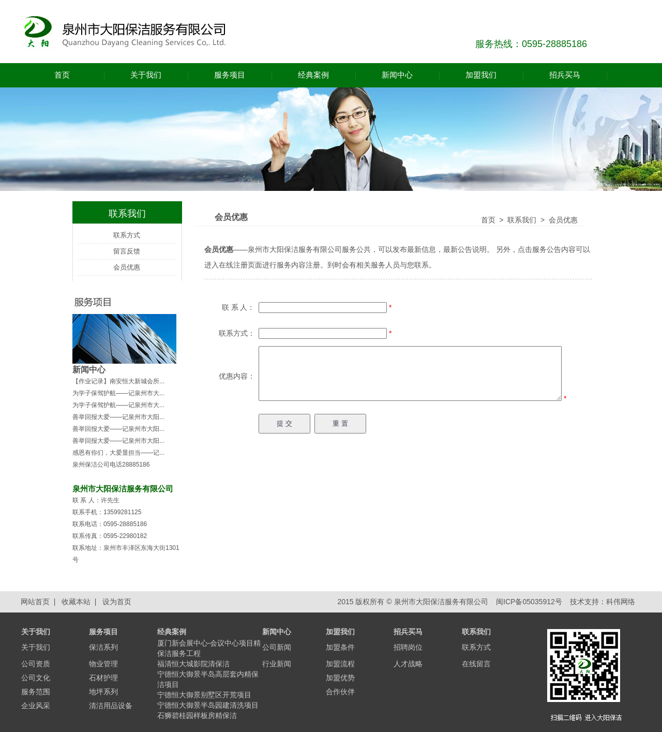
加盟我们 (480, 74)
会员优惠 (126, 267)
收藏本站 (76, 601)
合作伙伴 (340, 692)
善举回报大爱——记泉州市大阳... (118, 417)
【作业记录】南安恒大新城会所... (118, 381)
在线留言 (476, 664)
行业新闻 (276, 664)
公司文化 (35, 678)
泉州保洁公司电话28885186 (110, 464)
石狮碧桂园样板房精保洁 (197, 715)
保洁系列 (103, 647)
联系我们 (521, 220)
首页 (62, 74)
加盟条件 (340, 647)
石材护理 (103, 678)
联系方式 (126, 235)
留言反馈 (126, 251)
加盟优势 (340, 678)
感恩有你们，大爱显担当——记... (118, 452)
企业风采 (35, 705)
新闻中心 (397, 74)
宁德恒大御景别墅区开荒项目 (204, 695)
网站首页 (35, 601)
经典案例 (313, 74)
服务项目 (229, 74)
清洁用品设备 (110, 705)
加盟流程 (340, 664)
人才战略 (408, 664)
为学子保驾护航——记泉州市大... (118, 393)
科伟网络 (620, 601)
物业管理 (103, 664)
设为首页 (116, 601)
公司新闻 (276, 647)
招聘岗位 (408, 647)
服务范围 (35, 692)
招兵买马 (564, 74)
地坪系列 (103, 692)
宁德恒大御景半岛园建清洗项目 (208, 705)
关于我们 (145, 74)
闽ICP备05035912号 (528, 601)
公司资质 (35, 664)
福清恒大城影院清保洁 (193, 664)
